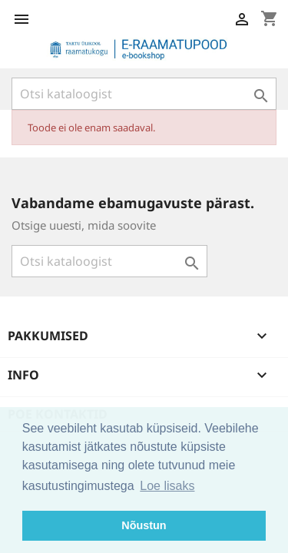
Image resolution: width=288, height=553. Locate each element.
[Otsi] (144, 94)
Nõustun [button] (143, 525)
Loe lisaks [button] (167, 485)
